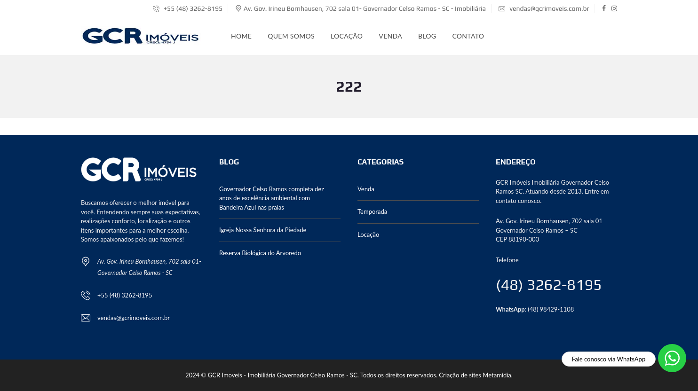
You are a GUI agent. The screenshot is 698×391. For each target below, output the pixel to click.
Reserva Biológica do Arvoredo (260, 253)
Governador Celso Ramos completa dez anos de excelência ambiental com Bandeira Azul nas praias (271, 198)
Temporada (372, 211)
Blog (427, 36)
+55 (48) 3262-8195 (187, 8)
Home (241, 36)
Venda (390, 36)
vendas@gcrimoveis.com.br (544, 8)
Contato (468, 36)
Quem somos (291, 36)
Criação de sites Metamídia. (476, 375)
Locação (347, 36)
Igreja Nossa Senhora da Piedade (262, 230)
